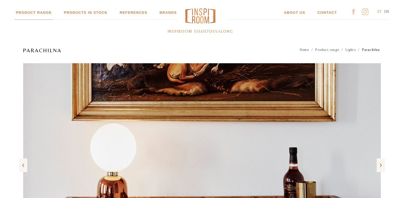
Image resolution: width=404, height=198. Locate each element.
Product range (34, 12)
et (379, 11)
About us (294, 12)
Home (304, 50)
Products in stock (86, 12)
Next (380, 165)
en (386, 11)
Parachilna (371, 50)
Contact (327, 12)
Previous (24, 165)
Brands (168, 12)
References (134, 12)
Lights (351, 50)
